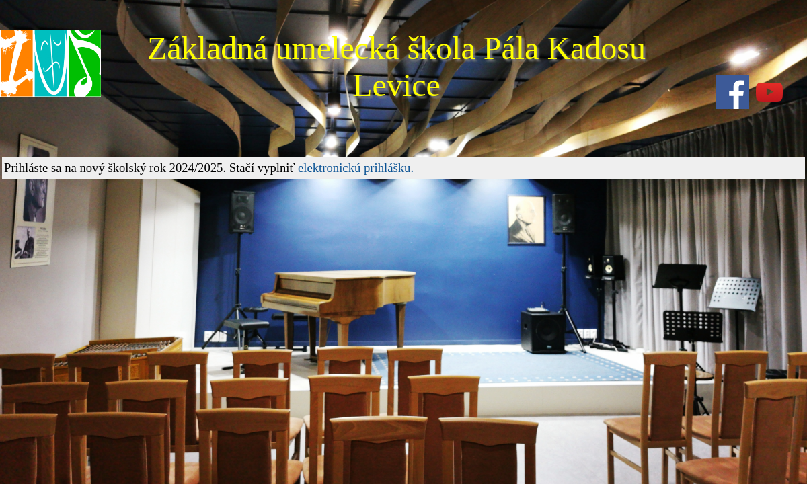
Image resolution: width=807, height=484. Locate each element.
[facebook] (732, 92)
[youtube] (769, 92)
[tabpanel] (403, 168)
